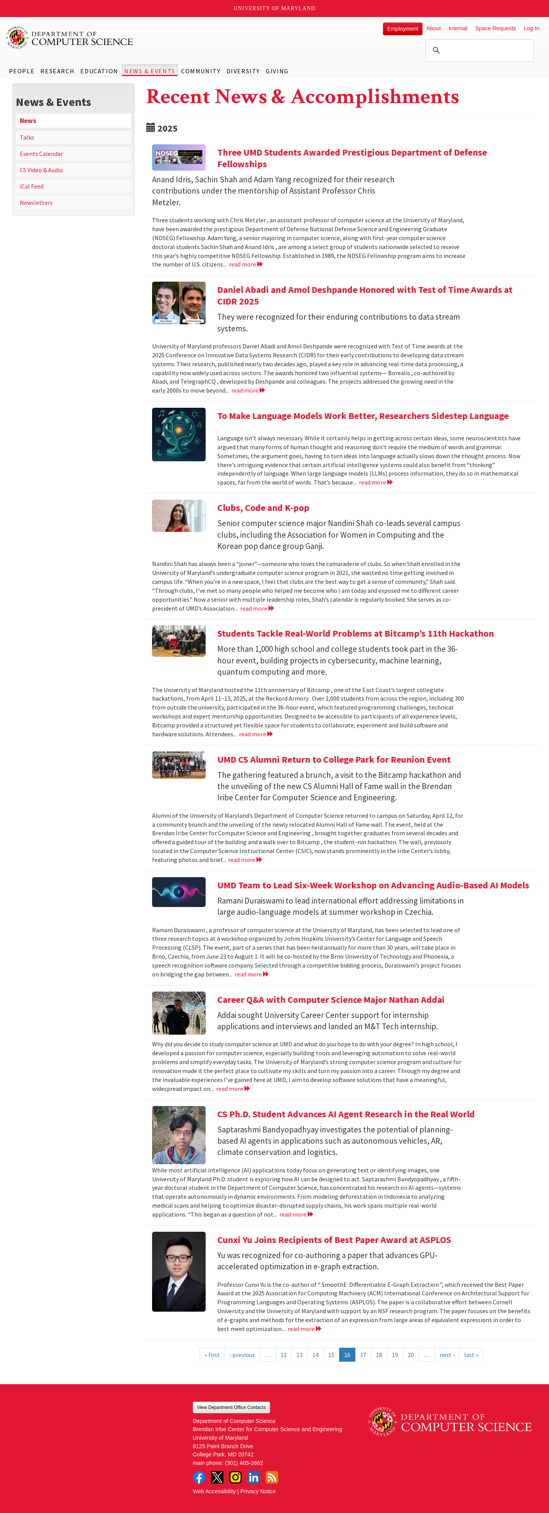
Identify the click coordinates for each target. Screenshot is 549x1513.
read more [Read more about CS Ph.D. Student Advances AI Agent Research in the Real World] (296, 1214)
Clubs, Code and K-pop (263, 508)
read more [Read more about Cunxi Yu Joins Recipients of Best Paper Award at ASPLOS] (304, 1329)
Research (57, 71)
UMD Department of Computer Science (70, 37)
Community (200, 71)
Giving (277, 71)
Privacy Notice (258, 1491)
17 (363, 1355)
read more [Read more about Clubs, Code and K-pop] (257, 608)
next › (447, 1355)
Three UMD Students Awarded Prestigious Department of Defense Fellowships (352, 158)
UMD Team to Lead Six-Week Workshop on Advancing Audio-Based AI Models (373, 885)
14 (315, 1355)
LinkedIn (254, 1477)
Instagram (235, 1477)
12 (284, 1355)
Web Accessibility (214, 1491)
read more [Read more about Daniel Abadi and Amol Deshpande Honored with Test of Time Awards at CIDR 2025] (248, 390)
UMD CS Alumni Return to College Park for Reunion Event (334, 759)
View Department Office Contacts (231, 1407)
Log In (531, 28)
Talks (27, 137)
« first (212, 1355)
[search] (478, 50)
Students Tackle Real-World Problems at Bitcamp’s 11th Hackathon (355, 633)
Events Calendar (41, 154)
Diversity (243, 71)
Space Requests (495, 28)
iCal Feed (31, 186)
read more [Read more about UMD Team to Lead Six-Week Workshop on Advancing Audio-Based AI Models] (252, 974)
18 (379, 1355)
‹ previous (242, 1355)
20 (411, 1355)
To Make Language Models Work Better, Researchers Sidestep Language (363, 416)
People (22, 71)
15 (331, 1355)
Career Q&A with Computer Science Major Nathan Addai (331, 1000)
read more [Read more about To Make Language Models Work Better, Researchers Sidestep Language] (376, 482)
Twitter (217, 1477)
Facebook (199, 1477)
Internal (458, 28)
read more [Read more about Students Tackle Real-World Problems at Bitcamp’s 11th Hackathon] (256, 734)
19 (395, 1355)
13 (299, 1355)
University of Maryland (274, 8)
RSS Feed (272, 1477)
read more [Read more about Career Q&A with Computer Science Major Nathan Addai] (233, 1088)
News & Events (149, 71)
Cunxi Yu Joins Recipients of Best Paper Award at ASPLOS (334, 1240)
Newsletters (36, 202)
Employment (402, 29)
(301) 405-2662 (244, 1463)
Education (99, 71)
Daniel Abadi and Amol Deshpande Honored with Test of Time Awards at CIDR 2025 (365, 295)
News (28, 120)
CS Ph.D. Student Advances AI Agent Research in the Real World (346, 1114)
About (433, 28)
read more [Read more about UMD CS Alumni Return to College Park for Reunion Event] (245, 860)
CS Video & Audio (41, 170)
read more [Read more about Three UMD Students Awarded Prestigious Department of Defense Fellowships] (246, 264)
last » (471, 1355)
